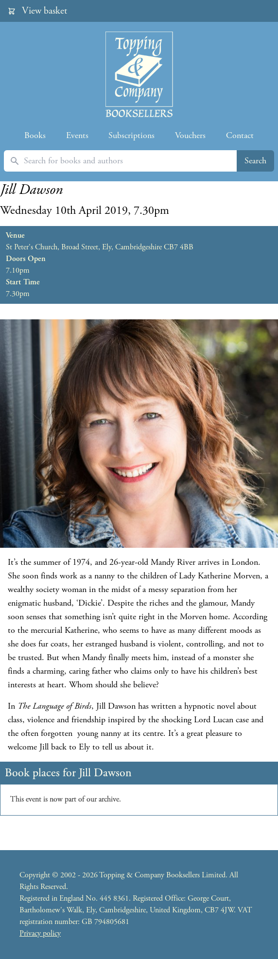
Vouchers (190, 135)
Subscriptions (131, 135)
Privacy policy (40, 933)
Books (35, 135)
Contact (240, 135)
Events (77, 135)
